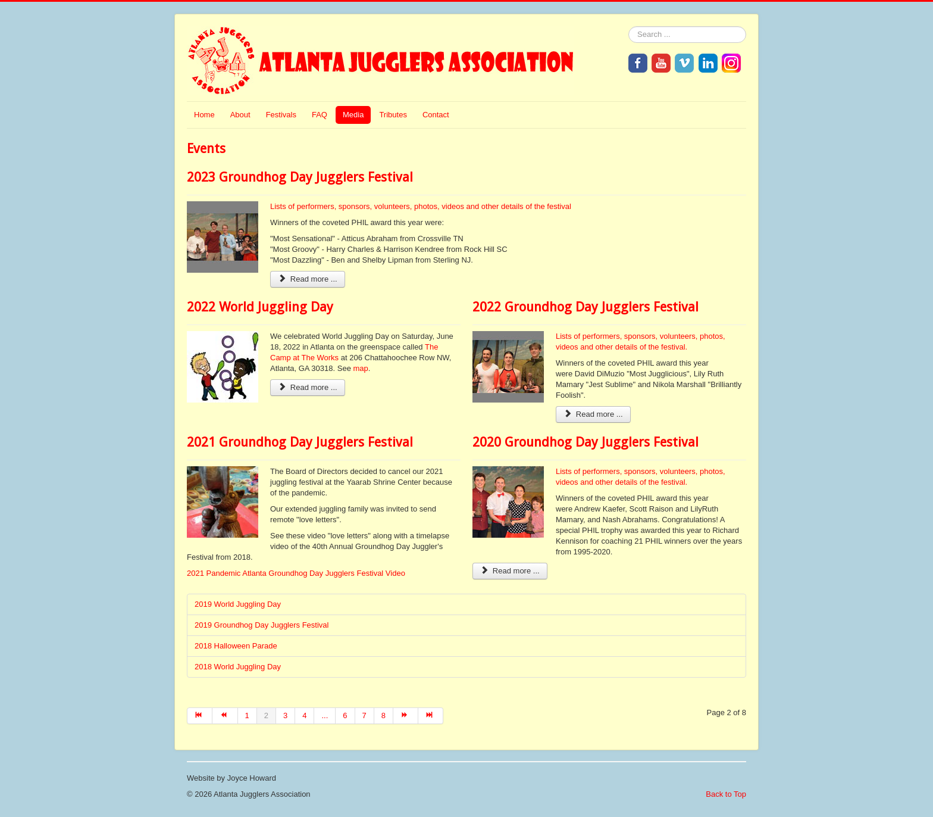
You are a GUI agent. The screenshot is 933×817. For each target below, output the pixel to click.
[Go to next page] (405, 715)
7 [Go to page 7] (364, 715)
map (360, 368)
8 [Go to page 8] (383, 715)
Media (353, 114)
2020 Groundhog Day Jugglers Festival (585, 442)
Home (204, 114)
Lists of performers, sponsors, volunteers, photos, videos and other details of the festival (420, 206)
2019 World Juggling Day (238, 604)
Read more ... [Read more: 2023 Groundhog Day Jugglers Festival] (307, 279)
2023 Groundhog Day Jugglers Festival (300, 177)
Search (628, 26)
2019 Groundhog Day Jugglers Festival (261, 624)
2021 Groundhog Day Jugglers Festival (300, 442)
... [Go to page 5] (324, 715)
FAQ (319, 114)
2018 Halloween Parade (236, 645)
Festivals (281, 114)
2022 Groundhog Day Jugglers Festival (585, 307)
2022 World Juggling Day (260, 307)
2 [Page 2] (266, 715)
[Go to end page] (430, 715)
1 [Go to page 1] (247, 715)
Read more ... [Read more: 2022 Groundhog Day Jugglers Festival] (593, 414)
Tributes (392, 114)
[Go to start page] (199, 715)
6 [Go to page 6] (345, 715)
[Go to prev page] (224, 715)
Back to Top (726, 794)
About (240, 114)
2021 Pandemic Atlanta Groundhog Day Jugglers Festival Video (296, 573)
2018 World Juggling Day (238, 666)
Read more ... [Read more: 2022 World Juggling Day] (307, 387)
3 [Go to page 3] (285, 715)
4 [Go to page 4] (304, 715)
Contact (435, 114)
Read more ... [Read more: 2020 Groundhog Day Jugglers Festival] (510, 570)
